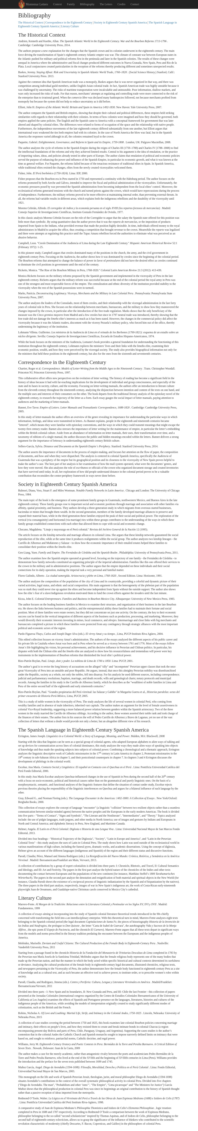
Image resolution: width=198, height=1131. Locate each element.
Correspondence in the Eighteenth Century (68, 22)
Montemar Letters (37, 4)
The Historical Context (31, 22)
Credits (121, 4)
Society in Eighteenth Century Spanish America (120, 22)
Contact (135, 4)
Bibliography (87, 4)
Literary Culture (70, 26)
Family (71, 4)
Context (57, 4)
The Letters (106, 4)
